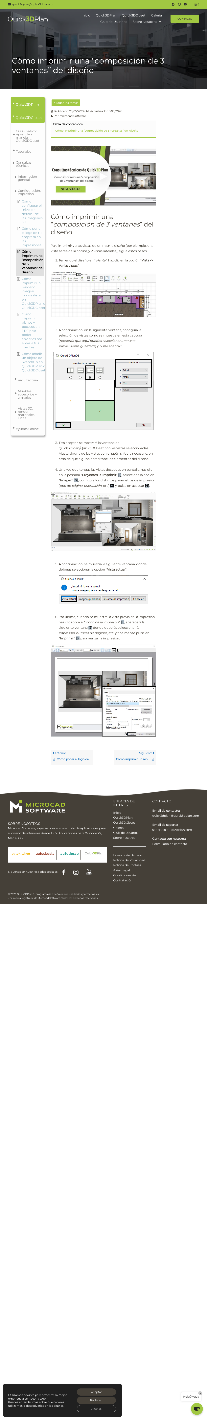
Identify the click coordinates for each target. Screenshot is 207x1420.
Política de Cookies (127, 865)
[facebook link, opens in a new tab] (172, 4)
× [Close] (200, 1393)
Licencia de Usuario (127, 855)
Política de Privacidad (129, 860)
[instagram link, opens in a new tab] (179, 4)
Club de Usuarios (113, 22)
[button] (28, 103)
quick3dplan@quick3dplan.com (175, 815)
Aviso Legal (121, 870)
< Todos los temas (66, 103)
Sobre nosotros (124, 838)
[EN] (196, 4)
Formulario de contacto (169, 844)
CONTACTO (184, 18)
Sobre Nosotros (145, 22)
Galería (156, 15)
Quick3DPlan (106, 15)
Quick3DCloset (134, 15)
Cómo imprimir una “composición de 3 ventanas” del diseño (96, 130)
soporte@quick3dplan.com (172, 830)
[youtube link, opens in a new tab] (185, 4)
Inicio (86, 15)
